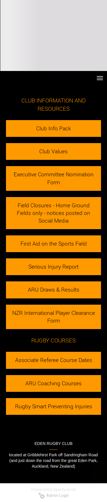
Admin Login (53, 495)
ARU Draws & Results (53, 289)
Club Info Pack (53, 128)
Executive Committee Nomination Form (54, 178)
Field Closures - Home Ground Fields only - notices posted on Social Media (53, 213)
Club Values (53, 151)
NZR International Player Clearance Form (53, 316)
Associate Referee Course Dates (53, 360)
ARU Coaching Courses (53, 383)
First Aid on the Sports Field (53, 243)
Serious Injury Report (53, 266)
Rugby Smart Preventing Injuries (53, 406)
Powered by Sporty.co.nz (53, 489)
